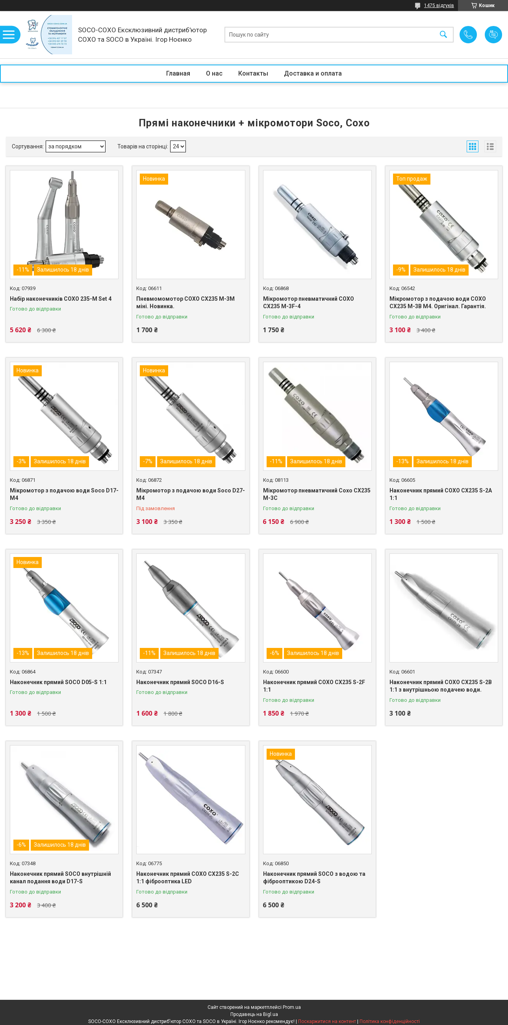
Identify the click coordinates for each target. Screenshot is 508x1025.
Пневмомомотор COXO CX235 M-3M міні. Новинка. (185, 303)
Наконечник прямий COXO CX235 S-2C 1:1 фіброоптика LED (187, 878)
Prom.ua (292, 1007)
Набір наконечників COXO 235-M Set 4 (60, 299)
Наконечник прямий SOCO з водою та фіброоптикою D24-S (314, 878)
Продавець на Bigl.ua (254, 1014)
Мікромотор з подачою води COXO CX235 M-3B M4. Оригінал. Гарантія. (437, 303)
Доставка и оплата (313, 73)
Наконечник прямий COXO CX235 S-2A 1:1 (440, 494)
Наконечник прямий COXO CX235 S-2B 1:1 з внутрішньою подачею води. (440, 686)
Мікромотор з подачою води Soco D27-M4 (190, 494)
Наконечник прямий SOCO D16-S (180, 682)
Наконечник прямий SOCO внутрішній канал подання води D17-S (60, 878)
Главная (178, 73)
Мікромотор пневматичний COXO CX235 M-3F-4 (308, 303)
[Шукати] (443, 35)
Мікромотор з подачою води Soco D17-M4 (64, 494)
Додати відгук (493, 34)
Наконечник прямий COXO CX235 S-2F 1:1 (314, 686)
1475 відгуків (439, 5)
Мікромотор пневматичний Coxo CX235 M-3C (317, 494)
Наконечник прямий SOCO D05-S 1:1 (58, 682)
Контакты (253, 73)
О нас (214, 73)
